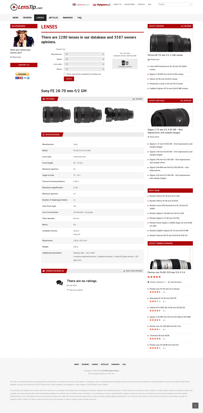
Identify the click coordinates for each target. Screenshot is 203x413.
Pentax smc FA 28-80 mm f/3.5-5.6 (164, 345)
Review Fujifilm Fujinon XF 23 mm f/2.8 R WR (169, 231)
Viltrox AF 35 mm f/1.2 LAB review (165, 55)
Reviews (27, 17)
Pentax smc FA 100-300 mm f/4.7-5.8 (165, 326)
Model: (59, 59)
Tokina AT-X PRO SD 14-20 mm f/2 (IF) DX (167, 308)
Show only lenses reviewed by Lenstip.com (84, 74)
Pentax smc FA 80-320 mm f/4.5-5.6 (166, 272)
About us (117, 4)
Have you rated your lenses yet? (20, 51)
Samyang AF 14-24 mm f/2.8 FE (163, 298)
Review (137, 99)
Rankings (68, 17)
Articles (53, 17)
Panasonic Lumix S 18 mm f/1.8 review (166, 84)
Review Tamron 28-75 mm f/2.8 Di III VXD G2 (168, 235)
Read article (153, 137)
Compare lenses (125, 64)
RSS (149, 4)
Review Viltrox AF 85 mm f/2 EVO (164, 201)
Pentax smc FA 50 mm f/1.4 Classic (165, 289)
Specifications (175, 282)
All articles (186, 100)
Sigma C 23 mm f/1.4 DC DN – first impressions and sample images (165, 131)
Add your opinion (132, 271)
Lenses (40, 17)
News (15, 17)
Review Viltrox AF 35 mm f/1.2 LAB (164, 196)
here (33, 399)
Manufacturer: (56, 54)
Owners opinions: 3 (157, 282)
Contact (141, 4)
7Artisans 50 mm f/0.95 (159, 336)
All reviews (186, 26)
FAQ (80, 17)
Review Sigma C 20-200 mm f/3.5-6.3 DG (167, 213)
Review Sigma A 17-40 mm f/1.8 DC (165, 218)
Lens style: (58, 64)
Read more (15, 57)
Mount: (59, 69)
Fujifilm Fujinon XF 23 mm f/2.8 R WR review (169, 88)
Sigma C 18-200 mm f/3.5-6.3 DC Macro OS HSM (170, 317)
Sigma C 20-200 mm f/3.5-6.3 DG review (166, 74)
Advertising (129, 4)
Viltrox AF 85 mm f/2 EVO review (163, 79)
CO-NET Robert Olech (110, 371)
